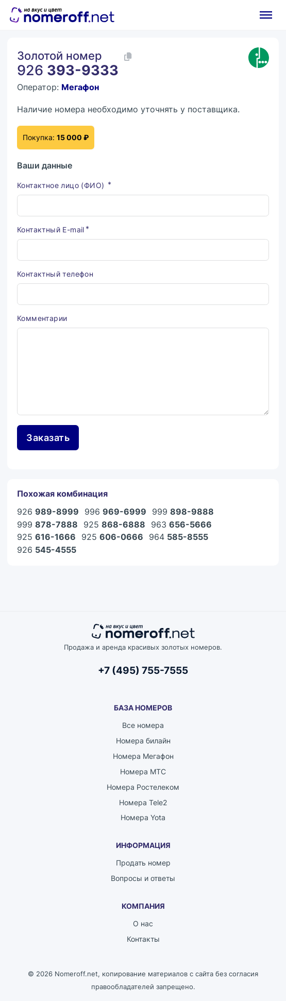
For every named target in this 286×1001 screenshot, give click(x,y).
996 (115, 511)
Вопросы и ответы (143, 878)
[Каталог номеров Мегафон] (258, 57)
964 (178, 537)
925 (114, 524)
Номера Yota (143, 817)
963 (181, 524)
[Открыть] (266, 15)
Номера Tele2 (143, 802)
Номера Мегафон (143, 756)
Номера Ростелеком (143, 787)
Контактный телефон (55, 274)
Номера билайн (143, 740)
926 (48, 511)
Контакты (143, 939)
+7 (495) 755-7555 (143, 670)
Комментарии (42, 318)
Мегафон (80, 87)
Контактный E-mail (51, 229)
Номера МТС (143, 771)
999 (183, 511)
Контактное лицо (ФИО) (62, 185)
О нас (143, 924)
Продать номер (143, 863)
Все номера (143, 725)
